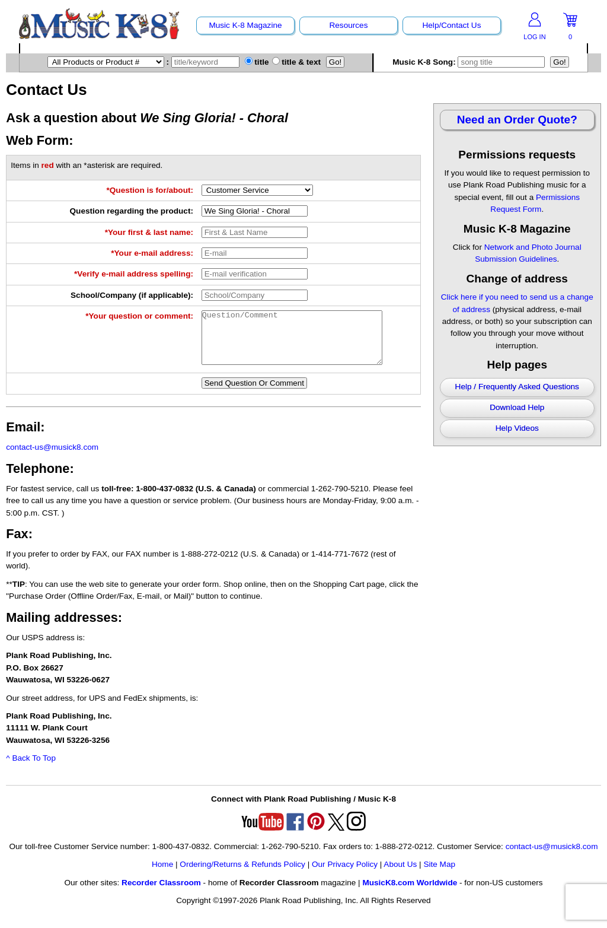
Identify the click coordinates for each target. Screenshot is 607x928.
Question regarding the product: (131, 210)
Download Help (517, 407)
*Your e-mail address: (152, 253)
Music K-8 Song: (470, 62)
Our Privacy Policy (345, 874)
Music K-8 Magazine (245, 25)
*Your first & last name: (149, 232)
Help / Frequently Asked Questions (517, 386)
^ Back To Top (31, 768)
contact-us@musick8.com (52, 457)
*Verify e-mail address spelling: (133, 273)
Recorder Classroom (161, 893)
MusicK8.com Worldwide (409, 893)
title (257, 62)
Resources (348, 25)
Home (162, 874)
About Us (400, 874)
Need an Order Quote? (517, 119)
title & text (296, 62)
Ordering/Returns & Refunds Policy (242, 874)
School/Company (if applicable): (132, 295)
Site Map (439, 874)
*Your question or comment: (139, 316)
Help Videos (517, 428)
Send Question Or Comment (254, 393)
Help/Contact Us (451, 25)
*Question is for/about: (149, 190)
